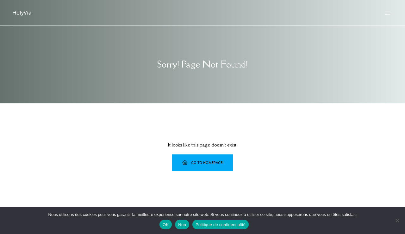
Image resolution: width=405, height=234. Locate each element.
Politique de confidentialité (221, 224)
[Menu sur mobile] (387, 12)
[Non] (397, 220)
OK (166, 224)
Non (182, 224)
